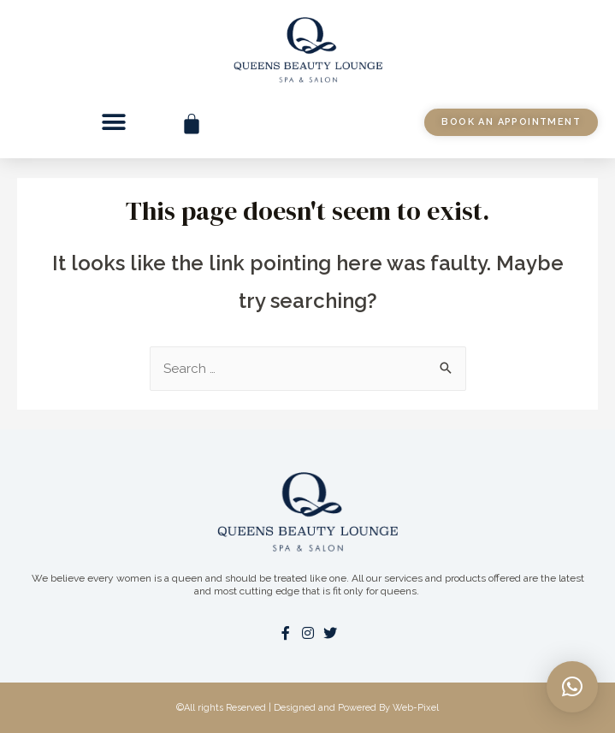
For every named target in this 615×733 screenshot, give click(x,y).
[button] (114, 122)
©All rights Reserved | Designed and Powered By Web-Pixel (307, 707)
